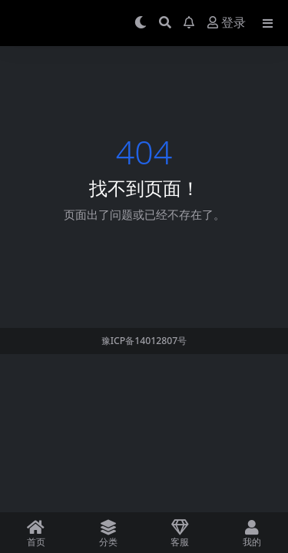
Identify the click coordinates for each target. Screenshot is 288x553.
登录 (226, 22)
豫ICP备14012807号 (144, 340)
